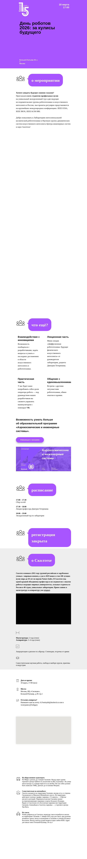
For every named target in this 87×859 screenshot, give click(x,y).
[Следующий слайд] (83, 685)
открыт (47, 590)
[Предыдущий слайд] (4, 685)
